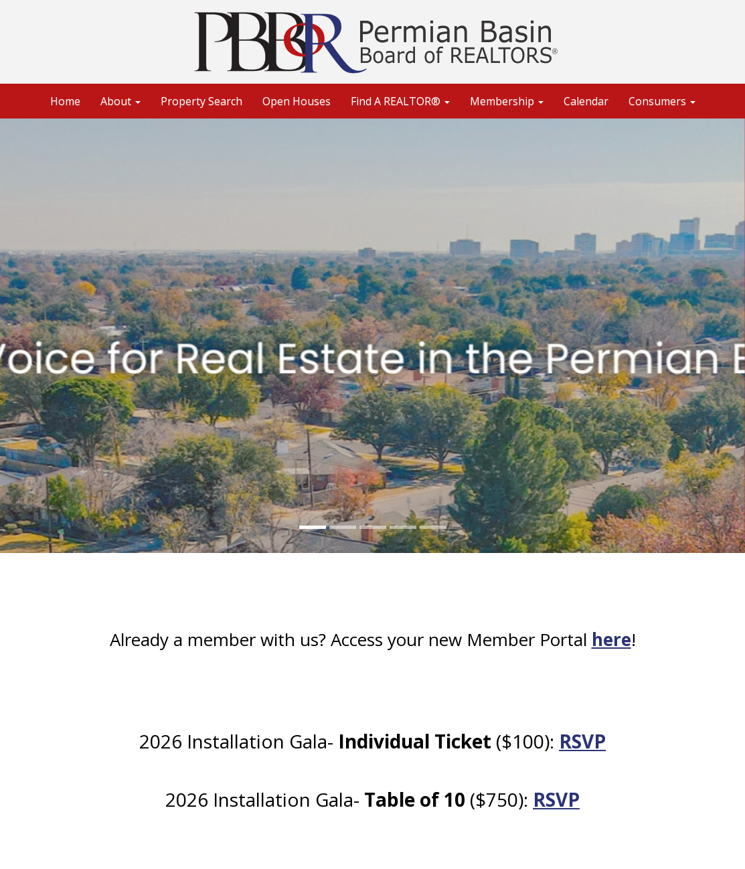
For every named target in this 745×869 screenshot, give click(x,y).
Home (65, 101)
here (611, 639)
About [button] (120, 101)
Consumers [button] (662, 101)
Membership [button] (507, 101)
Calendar (586, 101)
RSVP (582, 741)
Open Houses (296, 101)
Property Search (201, 101)
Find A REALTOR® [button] (400, 101)
